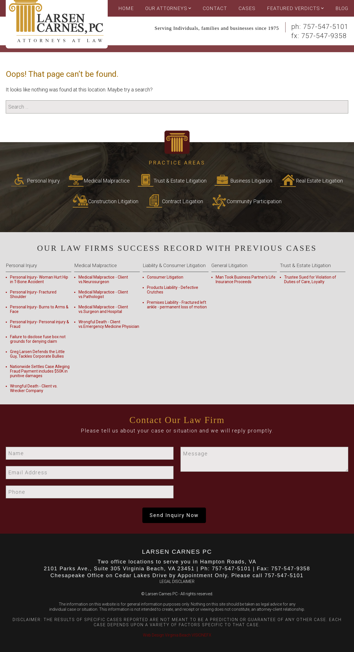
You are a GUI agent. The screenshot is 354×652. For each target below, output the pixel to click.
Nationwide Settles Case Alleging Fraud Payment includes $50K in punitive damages (40, 371)
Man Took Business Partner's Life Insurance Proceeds (246, 279)
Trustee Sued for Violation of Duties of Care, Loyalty (310, 279)
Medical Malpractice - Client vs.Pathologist (103, 294)
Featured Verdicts (293, 8)
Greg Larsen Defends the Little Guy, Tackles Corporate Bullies (37, 354)
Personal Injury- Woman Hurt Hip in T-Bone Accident (39, 279)
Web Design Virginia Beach (167, 635)
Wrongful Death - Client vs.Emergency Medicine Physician (108, 324)
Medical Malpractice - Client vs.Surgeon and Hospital (103, 309)
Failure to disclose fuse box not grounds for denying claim (38, 339)
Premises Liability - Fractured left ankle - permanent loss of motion (177, 304)
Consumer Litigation (165, 277)
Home (126, 8)
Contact (215, 8)
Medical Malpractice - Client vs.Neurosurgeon (103, 279)
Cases (247, 8)
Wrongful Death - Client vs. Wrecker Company (34, 388)
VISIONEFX (201, 635)
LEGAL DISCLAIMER (177, 581)
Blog (341, 8)
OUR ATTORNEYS (166, 8)
